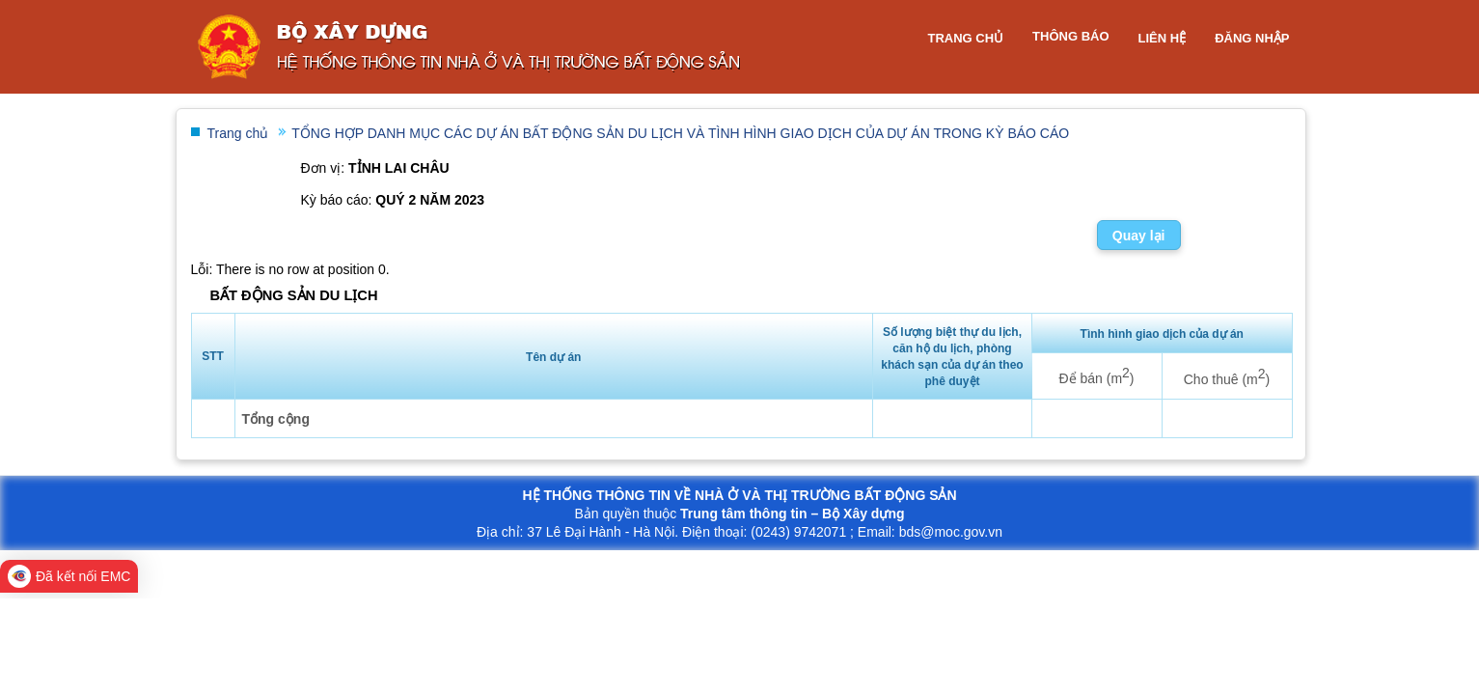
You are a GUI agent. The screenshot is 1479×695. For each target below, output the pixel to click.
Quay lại (1138, 235)
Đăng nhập (1252, 38)
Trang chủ (965, 38)
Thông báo (1070, 36)
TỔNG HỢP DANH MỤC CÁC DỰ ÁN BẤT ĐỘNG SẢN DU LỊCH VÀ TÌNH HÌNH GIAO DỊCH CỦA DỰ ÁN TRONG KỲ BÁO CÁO (680, 133)
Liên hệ (1162, 38)
